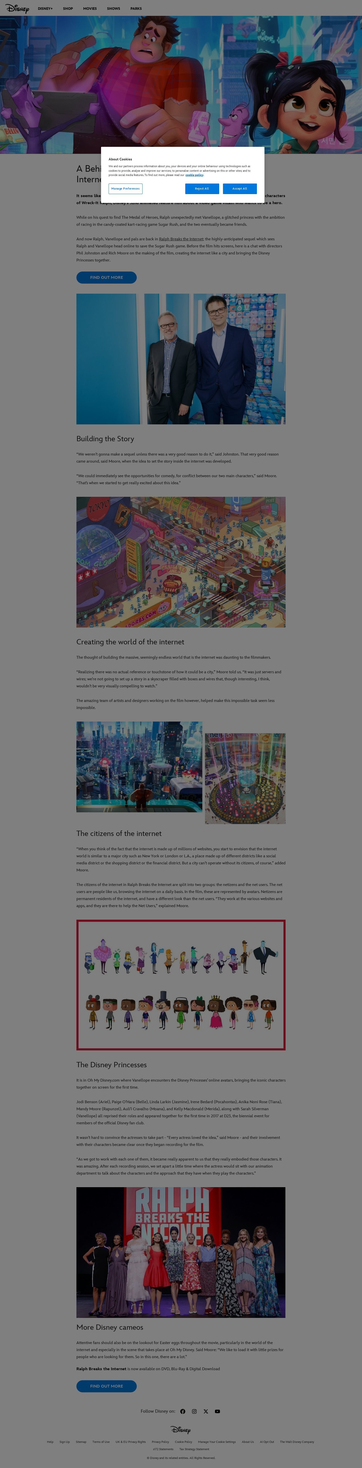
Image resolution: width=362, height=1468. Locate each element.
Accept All (240, 188)
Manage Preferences (125, 188)
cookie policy (194, 175)
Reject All (202, 188)
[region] (182, 175)
